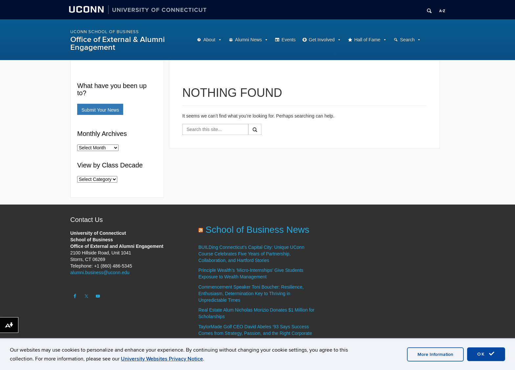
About (209, 39)
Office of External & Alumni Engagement (117, 43)
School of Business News (257, 230)
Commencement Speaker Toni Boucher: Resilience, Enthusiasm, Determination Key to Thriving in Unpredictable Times (250, 293)
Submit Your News (100, 110)
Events (288, 39)
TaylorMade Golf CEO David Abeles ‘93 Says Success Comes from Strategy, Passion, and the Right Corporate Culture (255, 333)
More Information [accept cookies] (435, 354)
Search (407, 39)
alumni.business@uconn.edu (99, 272)
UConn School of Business (104, 31)
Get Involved (322, 39)
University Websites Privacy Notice (162, 359)
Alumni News (248, 39)
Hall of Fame (367, 39)
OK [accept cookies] (486, 354)
